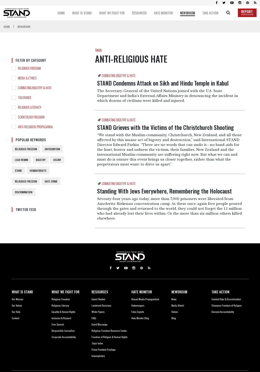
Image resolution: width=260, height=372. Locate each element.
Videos (174, 311)
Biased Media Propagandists (145, 299)
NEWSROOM (179, 291)
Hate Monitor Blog (140, 318)
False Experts (137, 311)
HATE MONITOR (141, 291)
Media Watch (177, 305)
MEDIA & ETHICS (27, 78)
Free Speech (58, 324)
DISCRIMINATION (23, 192)
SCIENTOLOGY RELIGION (31, 117)
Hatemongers (137, 305)
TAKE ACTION (220, 291)
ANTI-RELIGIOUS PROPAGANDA (35, 126)
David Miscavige (99, 324)
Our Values (17, 305)
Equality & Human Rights (63, 311)
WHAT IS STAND (22, 291)
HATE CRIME (51, 181)
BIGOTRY (41, 160)
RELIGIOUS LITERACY (29, 107)
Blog (173, 318)
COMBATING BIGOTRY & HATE (35, 87)
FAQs (94, 318)
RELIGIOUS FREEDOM (29, 68)
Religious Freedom (61, 299)
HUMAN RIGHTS (38, 170)
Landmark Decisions (101, 305)
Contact (15, 318)
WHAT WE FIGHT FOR (65, 291)
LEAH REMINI (21, 160)
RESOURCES (100, 291)
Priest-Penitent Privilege (104, 349)
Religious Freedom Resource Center (109, 330)
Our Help (16, 311)
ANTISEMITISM (52, 149)
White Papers (98, 311)
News (174, 299)
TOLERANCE (24, 97)
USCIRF (57, 160)
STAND (18, 170)
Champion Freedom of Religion (226, 305)
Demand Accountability (222, 311)
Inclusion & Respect (61, 318)
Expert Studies (98, 299)
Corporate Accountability (64, 337)
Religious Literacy (60, 305)
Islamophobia (98, 356)
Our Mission (17, 299)
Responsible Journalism (63, 330)
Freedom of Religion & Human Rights (110, 337)
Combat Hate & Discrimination (226, 299)
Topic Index (97, 343)
